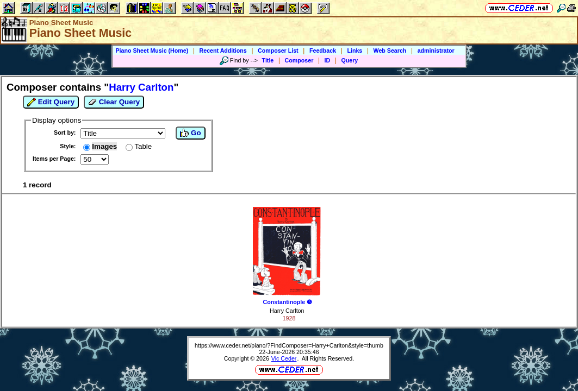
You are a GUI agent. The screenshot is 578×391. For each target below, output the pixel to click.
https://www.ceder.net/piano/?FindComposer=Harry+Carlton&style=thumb (289, 345)
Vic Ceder (284, 358)
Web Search (390, 50)
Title (268, 60)
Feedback (322, 50)
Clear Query (114, 102)
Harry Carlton (287, 310)
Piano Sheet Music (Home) (151, 50)
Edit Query (50, 102)
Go (190, 133)
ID (328, 60)
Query (349, 60)
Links (354, 50)
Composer (299, 60)
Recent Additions (223, 50)
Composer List (278, 50)
